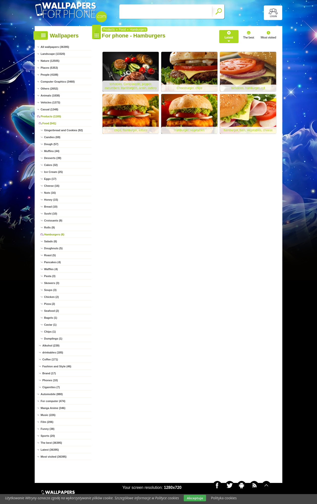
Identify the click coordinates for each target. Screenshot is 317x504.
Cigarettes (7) (51, 387)
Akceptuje (195, 498)
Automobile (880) (52, 394)
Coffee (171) (50, 359)
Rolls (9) (49, 227)
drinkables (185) (52, 352)
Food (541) (49, 123)
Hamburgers (138, 29)
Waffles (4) (51, 269)
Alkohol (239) (50, 345)
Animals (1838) (50, 95)
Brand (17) (49, 373)
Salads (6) (50, 241)
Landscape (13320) (53, 53)
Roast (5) (50, 255)
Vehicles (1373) (50, 102)
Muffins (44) (51, 151)
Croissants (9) (53, 220)
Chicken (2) (51, 296)
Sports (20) (48, 435)
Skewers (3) (51, 283)
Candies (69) (52, 137)
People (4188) (49, 74)
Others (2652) (49, 88)
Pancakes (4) (52, 262)
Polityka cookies (224, 498)
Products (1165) (51, 116)
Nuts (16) (50, 192)
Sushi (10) (50, 213)
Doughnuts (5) (53, 248)
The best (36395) (51, 442)
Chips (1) (50, 331)
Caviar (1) (50, 324)
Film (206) (47, 421)
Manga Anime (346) (53, 408)
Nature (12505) (50, 60)
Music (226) (48, 414)
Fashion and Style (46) (56, 366)
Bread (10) (50, 206)
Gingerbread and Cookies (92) (63, 130)
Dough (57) (51, 144)
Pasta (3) (49, 276)
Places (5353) (49, 67)
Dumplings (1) (53, 338)
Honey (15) (51, 199)
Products (109, 29)
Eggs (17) (50, 178)
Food (122, 29)
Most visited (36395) (54, 456)
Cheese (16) (51, 185)
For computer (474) (53, 401)
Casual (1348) (49, 109)
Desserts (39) (52, 158)
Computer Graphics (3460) (58, 81)
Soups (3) (50, 289)
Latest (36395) (50, 449)
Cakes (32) (51, 164)
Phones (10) (50, 380)
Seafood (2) (51, 310)
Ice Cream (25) (53, 171)
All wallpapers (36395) (55, 46)
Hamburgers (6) (54, 234)
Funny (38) (47, 428)
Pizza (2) (49, 303)
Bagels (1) (50, 317)
